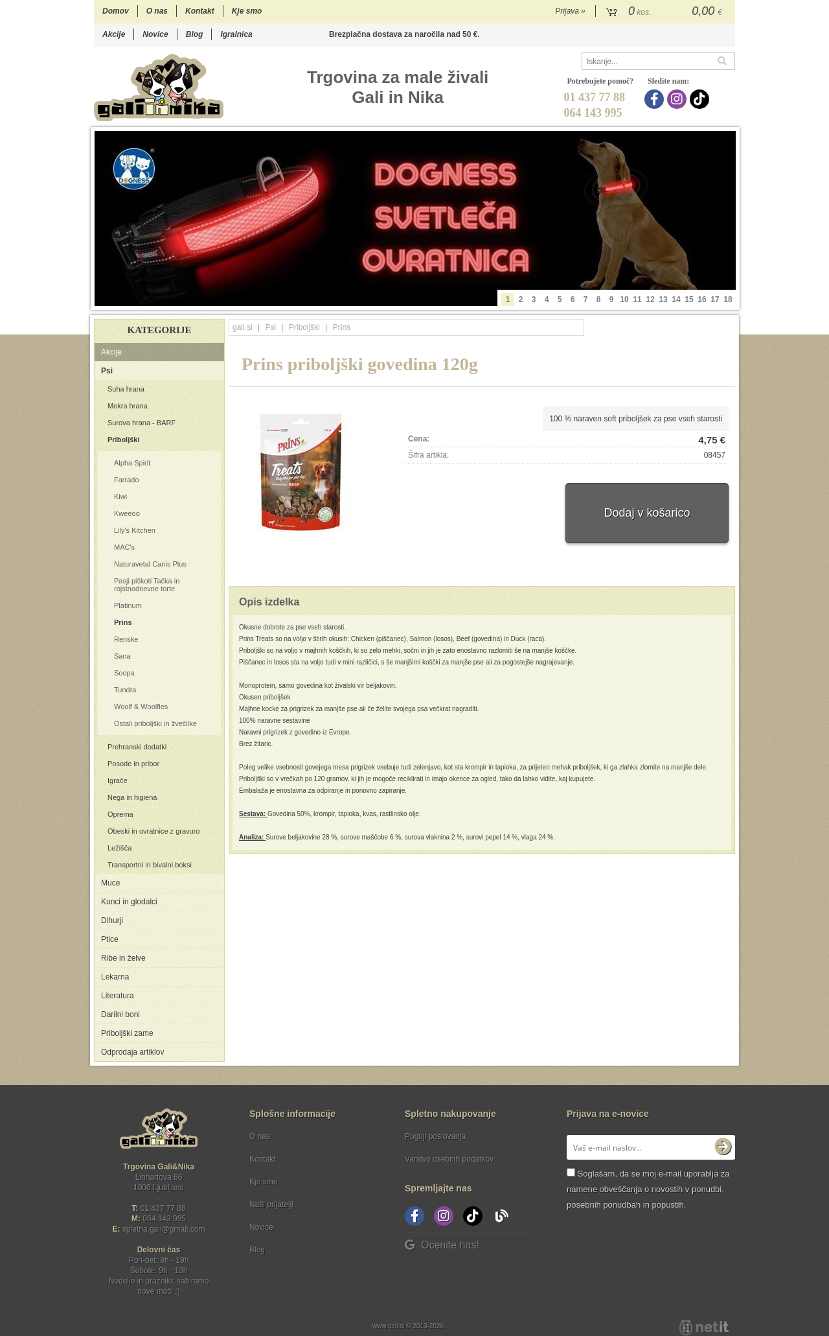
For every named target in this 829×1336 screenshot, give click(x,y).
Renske (126, 639)
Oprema (120, 814)
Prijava (570, 11)
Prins (123, 622)
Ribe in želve (123, 958)
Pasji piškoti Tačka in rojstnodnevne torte (146, 584)
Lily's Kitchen (134, 530)
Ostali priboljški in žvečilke (155, 723)
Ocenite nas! (442, 1244)
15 (689, 299)
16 (702, 299)
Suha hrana (126, 389)
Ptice (110, 939)
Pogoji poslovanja (435, 1136)
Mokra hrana (128, 406)
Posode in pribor (133, 764)
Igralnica (236, 34)
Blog (194, 34)
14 (676, 299)
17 (714, 299)
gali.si (243, 327)
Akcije (113, 34)
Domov (115, 11)
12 (650, 299)
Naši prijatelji (271, 1204)
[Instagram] (678, 99)
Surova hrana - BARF (142, 423)
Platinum (128, 605)
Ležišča (119, 848)
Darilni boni (120, 1014)
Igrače (118, 780)
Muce (110, 882)
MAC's (124, 547)
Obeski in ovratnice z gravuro (153, 831)
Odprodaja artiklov (132, 1052)
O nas (157, 11)
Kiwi (120, 496)
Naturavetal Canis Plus (150, 564)
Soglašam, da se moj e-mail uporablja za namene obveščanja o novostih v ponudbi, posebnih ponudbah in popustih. (648, 1189)
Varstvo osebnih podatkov (449, 1159)
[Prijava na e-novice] (722, 1147)
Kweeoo (127, 513)
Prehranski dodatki (137, 747)
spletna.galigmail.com (163, 1229)
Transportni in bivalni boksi (150, 865)
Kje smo (247, 11)
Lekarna (115, 976)
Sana (122, 656)
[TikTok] (701, 99)
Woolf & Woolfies (141, 706)
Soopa (124, 673)
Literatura (117, 995)
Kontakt (199, 11)
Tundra (125, 690)
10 (624, 299)
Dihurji (112, 920)
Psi (107, 370)
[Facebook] (655, 99)
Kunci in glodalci (129, 901)
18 (727, 299)
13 (663, 299)
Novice (155, 34)
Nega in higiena (132, 797)
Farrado (126, 480)
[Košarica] (665, 11)
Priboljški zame (127, 1033)
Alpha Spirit (132, 463)
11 (637, 299)
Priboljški (124, 439)
